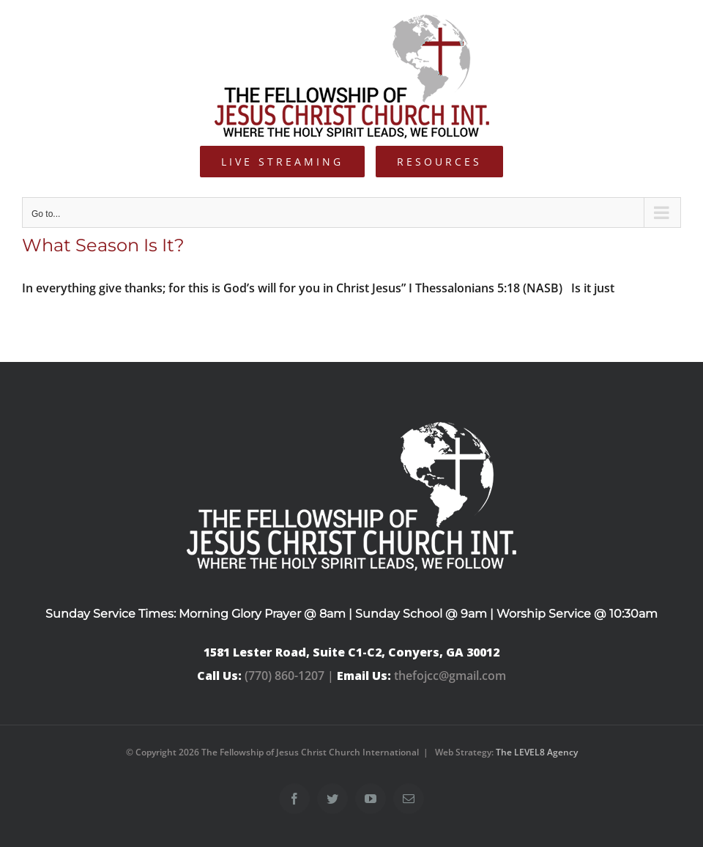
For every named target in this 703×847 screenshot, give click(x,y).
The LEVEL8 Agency (537, 752)
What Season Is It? (103, 245)
